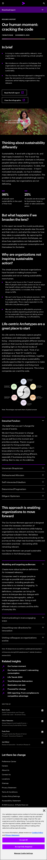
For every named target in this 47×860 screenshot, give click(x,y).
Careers (5, 765)
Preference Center (9, 761)
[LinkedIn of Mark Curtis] (42, 710)
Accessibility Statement (11, 800)
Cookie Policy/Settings (11, 796)
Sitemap (5, 783)
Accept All (23, 840)
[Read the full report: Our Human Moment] (14, 92)
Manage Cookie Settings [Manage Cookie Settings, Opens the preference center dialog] (23, 853)
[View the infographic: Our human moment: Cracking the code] (15, 100)
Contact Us (6, 774)
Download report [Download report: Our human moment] (8, 10)
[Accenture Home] (23, 3)
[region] (23, 833)
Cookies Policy (37, 832)
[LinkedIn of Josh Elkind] (42, 742)
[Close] (44, 810)
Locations (6, 778)
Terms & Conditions (10, 792)
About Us (5, 770)
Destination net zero (16, 685)
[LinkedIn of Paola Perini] (42, 732)
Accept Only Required (23, 847)
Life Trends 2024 (15, 677)
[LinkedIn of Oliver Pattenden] (42, 721)
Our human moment (17, 666)
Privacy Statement (9, 787)
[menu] (3, 3)
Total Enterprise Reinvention (20, 681)
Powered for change (17, 689)
